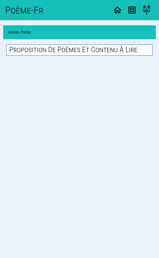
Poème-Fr (24, 10)
